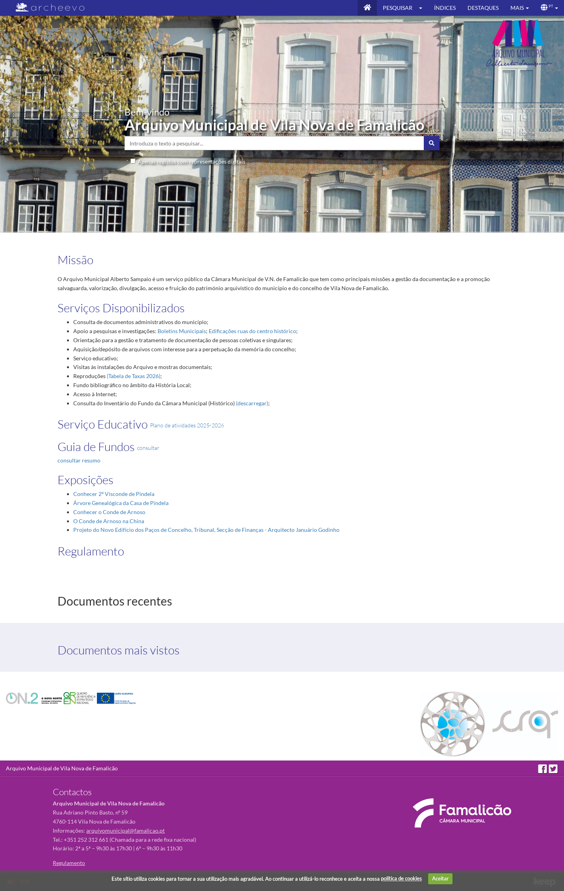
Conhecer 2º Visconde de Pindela (113, 493)
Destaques (483, 7)
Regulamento (91, 551)
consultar (148, 447)
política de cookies (401, 878)
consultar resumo (79, 460)
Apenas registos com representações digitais (191, 161)
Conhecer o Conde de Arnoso (109, 512)
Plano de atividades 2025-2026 (187, 425)
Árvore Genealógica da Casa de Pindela (121, 503)
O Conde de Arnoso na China (108, 521)
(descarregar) (252, 403)
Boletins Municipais (182, 331)
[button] (423, 8)
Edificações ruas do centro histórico (252, 331)
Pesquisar (397, 7)
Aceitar (440, 878)
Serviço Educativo (103, 424)
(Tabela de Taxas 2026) (133, 376)
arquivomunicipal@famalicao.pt (125, 830)
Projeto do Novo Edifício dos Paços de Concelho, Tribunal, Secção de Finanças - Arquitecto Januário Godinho (206, 529)
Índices (445, 7)
